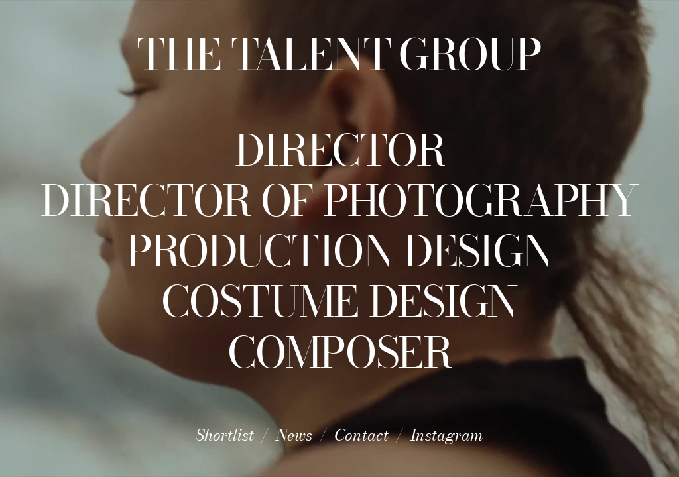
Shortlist (225, 435)
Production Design (339, 251)
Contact (361, 435)
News (294, 435)
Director (340, 150)
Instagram (446, 435)
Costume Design (339, 301)
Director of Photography (339, 200)
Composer (339, 352)
